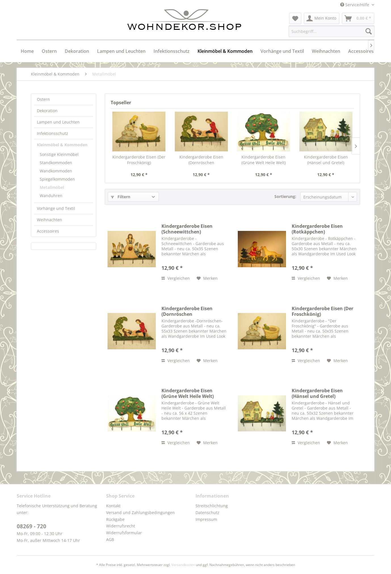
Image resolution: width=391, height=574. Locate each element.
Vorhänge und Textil (56, 208)
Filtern (120, 196)
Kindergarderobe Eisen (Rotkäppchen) (317, 229)
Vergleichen (175, 278)
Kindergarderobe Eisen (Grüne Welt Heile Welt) (263, 159)
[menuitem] (295, 18)
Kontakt (113, 505)
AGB (110, 539)
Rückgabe (115, 519)
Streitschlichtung (211, 505)
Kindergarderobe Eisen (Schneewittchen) (187, 229)
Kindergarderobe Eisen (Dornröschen (201, 159)
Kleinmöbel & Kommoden (62, 144)
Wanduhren (51, 195)
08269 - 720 (31, 526)
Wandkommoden (56, 171)
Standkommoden (56, 162)
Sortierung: (285, 196)
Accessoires (48, 231)
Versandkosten (183, 564)
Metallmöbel (52, 187)
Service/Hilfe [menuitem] (355, 4)
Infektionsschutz (52, 133)
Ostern (43, 99)
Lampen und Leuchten (58, 122)
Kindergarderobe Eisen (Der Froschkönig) (138, 159)
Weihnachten (49, 219)
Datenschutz (207, 512)
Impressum (206, 519)
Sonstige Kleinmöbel (59, 154)
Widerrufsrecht (120, 526)
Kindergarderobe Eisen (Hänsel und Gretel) (326, 159)
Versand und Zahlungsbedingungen (140, 512)
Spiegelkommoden (57, 179)
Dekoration (47, 110)
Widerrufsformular (124, 532)
